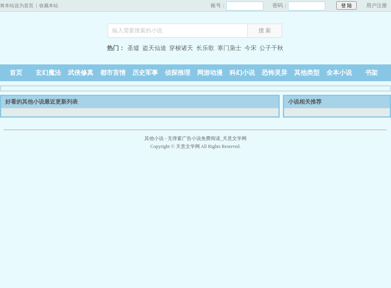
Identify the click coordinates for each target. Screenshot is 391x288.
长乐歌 (205, 48)
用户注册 (376, 5)
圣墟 (133, 48)
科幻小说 (242, 72)
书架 (371, 72)
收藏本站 (48, 5)
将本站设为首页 (17, 5)
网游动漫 (210, 72)
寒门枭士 (229, 48)
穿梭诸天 (181, 48)
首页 (16, 72)
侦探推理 (177, 72)
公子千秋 (271, 48)
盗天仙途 (154, 48)
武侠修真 (80, 72)
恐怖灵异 (274, 72)
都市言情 (113, 72)
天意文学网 (50, 49)
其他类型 (307, 72)
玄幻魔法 (48, 72)
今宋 (251, 48)
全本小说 (339, 72)
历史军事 (145, 72)
